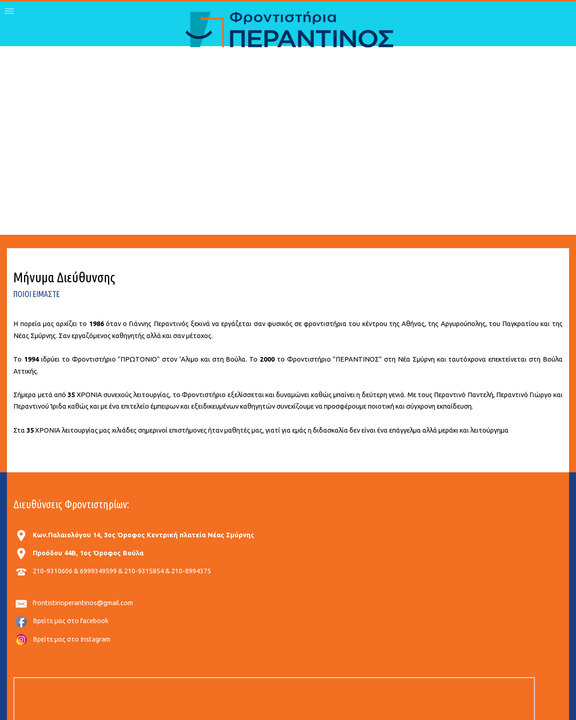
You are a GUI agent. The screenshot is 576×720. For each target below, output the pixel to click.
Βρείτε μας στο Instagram (71, 639)
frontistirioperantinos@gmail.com (83, 603)
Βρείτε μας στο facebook (70, 621)
